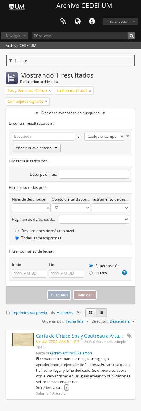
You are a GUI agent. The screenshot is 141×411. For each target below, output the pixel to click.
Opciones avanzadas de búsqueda (70, 112)
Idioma (77, 21)
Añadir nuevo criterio (36, 147)
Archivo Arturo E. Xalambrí (71, 353)
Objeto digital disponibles (71, 199)
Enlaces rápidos (92, 21)
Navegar (13, 35)
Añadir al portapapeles (129, 336)
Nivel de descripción (29, 199)
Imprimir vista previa (26, 312)
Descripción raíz (43, 174)
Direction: (100, 321)
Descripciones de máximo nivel (44, 230)
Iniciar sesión (118, 21)
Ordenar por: (53, 321)
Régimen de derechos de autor (34, 219)
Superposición (104, 265)
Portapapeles (63, 21)
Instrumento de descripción (110, 199)
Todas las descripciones (38, 238)
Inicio (16, 264)
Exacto (98, 273)
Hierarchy (62, 312)
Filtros (18, 60)
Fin (51, 264)
